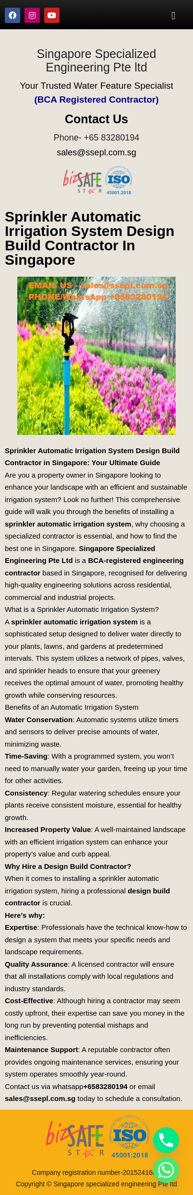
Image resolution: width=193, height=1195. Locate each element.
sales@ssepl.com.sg (96, 152)
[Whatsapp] (166, 1170)
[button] (173, 15)
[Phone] (166, 1140)
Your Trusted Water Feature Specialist (96, 86)
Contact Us (96, 119)
